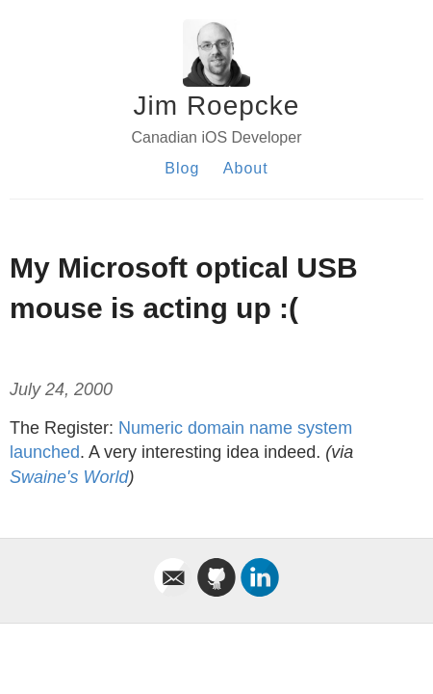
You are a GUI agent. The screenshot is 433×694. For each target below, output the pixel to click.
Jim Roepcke (217, 105)
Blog (182, 168)
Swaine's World (69, 477)
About (245, 168)
